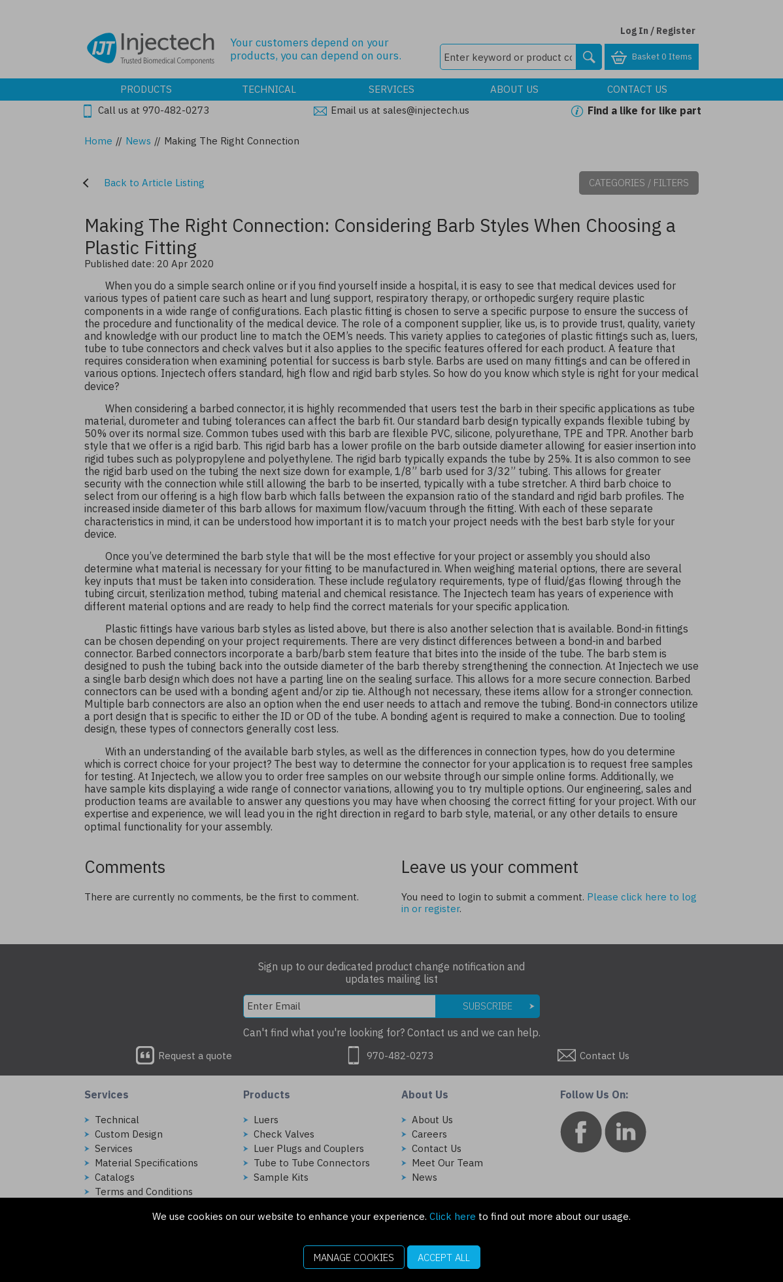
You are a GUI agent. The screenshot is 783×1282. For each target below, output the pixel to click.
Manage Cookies (354, 1257)
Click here (452, 1216)
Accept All (444, 1257)
